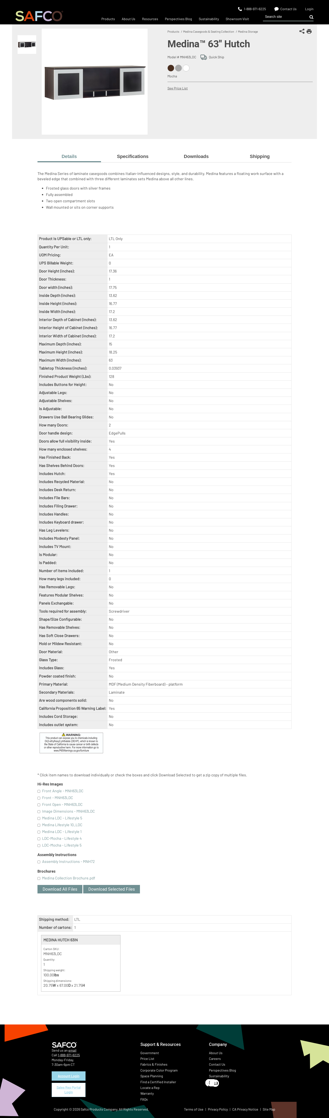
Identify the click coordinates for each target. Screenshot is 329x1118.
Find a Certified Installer (158, 1082)
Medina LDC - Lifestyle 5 (62, 818)
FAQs (144, 1099)
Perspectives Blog (222, 1070)
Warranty (147, 1093)
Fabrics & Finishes (153, 1064)
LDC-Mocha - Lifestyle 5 (62, 845)
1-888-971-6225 (69, 1055)
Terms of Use (193, 1109)
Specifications (132, 156)
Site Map (269, 1109)
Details (69, 156)
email (72, 1050)
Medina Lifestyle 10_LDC (62, 824)
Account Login (68, 1076)
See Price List (177, 88)
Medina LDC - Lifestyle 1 (62, 831)
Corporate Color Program (159, 1070)
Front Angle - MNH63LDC (62, 790)
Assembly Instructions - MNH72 (68, 861)
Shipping (260, 156)
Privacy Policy (218, 1109)
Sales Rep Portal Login (69, 1089)
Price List (147, 1059)
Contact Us (217, 1064)
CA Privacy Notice (245, 1109)
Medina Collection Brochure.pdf (68, 878)
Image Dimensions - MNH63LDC (68, 811)
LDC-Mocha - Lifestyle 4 (62, 838)
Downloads (196, 156)
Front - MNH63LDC (57, 797)
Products (173, 31)
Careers (215, 1059)
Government (149, 1053)
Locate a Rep (150, 1088)
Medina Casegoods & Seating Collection (208, 31)
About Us (216, 1053)
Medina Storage (248, 31)
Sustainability (219, 1076)
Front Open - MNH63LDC (62, 804)
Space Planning (151, 1076)
